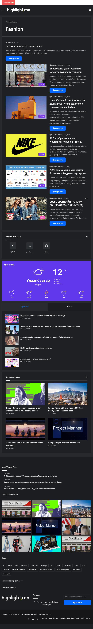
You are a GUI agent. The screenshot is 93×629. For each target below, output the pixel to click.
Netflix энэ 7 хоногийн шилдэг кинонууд (36, 348)
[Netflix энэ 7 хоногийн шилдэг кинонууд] (12, 351)
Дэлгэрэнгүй (14, 58)
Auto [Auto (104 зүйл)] (16, 572)
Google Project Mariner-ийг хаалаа (67, 448)
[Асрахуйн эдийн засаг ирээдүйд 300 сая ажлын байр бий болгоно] (12, 340)
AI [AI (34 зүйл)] (3, 572)
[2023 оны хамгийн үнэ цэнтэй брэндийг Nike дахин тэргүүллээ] (26, 177)
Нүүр (8, 22)
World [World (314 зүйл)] (76, 572)
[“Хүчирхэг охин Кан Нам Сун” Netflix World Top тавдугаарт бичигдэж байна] (12, 330)
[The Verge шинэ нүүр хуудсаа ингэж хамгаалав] (46, 550)
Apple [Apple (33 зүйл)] (10, 572)
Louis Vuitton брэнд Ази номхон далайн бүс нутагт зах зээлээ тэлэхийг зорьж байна (67, 104)
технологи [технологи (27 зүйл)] (76, 576)
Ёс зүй (55, 624)
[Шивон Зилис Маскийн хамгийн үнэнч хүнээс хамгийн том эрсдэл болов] (25, 395)
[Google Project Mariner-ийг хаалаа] (67, 434)
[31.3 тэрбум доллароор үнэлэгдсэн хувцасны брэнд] (26, 145)
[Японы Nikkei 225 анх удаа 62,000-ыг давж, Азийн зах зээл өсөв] (67, 395)
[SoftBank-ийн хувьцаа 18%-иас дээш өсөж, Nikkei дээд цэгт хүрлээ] (16, 515)
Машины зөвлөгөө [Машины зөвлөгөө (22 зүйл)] (18, 576)
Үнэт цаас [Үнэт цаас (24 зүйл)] (6, 580)
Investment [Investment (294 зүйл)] (34, 572)
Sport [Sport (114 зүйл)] (58, 572)
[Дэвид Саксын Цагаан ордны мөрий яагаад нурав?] (76, 532)
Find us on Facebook (9, 594)
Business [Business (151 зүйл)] (24, 572)
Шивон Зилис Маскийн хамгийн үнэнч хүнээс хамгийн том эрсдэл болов (25, 412)
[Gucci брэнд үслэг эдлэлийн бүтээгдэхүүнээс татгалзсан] (26, 75)
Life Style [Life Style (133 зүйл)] (44, 572)
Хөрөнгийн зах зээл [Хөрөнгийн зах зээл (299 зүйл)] (46, 576)
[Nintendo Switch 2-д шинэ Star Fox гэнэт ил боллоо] (25, 434)
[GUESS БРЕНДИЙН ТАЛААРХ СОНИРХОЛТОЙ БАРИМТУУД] (26, 208)
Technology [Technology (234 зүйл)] (67, 572)
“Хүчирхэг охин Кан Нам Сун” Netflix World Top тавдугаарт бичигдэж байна (50, 327)
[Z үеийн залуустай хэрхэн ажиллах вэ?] (12, 362)
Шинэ (69, 307)
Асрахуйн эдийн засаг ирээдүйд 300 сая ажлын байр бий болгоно (47, 337)
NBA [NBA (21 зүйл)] (52, 572)
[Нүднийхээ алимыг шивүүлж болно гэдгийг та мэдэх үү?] (12, 319)
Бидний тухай (47, 624)
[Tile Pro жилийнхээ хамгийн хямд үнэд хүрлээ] (16, 550)
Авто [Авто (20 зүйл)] (83, 572)
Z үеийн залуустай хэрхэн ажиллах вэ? (36, 359)
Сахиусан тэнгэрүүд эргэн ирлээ (24, 46)
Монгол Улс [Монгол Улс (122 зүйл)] (32, 576)
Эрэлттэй (25, 307)
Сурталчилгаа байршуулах (69, 624)
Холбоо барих (85, 624)
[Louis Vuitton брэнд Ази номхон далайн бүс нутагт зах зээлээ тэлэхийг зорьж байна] (26, 107)
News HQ (54, 65)
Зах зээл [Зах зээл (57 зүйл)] (6, 576)
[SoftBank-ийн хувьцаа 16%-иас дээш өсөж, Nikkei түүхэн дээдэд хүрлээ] (76, 550)
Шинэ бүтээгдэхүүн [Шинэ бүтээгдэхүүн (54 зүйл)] (63, 576)
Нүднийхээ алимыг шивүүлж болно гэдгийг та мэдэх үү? (43, 316)
